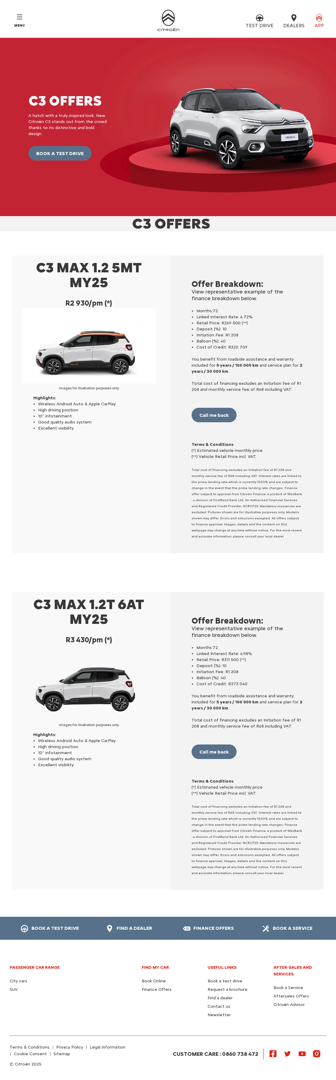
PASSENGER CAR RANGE (35, 967)
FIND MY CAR (155, 967)
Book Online (154, 981)
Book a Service (288, 987)
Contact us (219, 1006)
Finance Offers (157, 989)
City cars (18, 981)
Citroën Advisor (289, 1004)
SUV (14, 989)
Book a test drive (225, 981)
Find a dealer (220, 998)
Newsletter (219, 1014)
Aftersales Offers (291, 996)
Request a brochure (227, 989)
